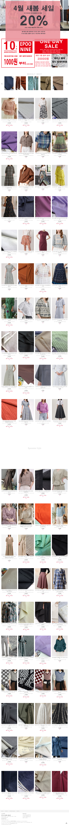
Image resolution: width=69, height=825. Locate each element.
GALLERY (64, 31)
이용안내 (6, 811)
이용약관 (18, 811)
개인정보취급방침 (12, 811)
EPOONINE (5, 30)
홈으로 (2, 811)
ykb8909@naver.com (13, 823)
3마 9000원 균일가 (4, 31)
